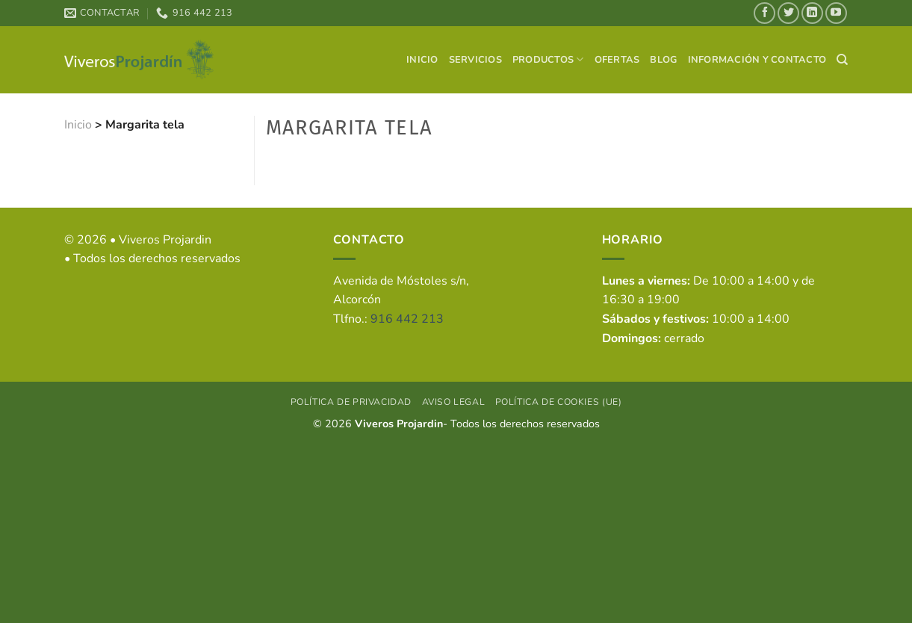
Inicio (422, 59)
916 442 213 (407, 319)
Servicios (475, 59)
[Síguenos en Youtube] (836, 13)
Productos (548, 59)
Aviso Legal (454, 402)
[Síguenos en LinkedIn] (812, 13)
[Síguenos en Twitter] (788, 13)
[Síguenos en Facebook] (764, 13)
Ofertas (617, 59)
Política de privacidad (351, 402)
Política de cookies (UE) (558, 402)
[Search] (842, 60)
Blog (663, 59)
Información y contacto (757, 59)
